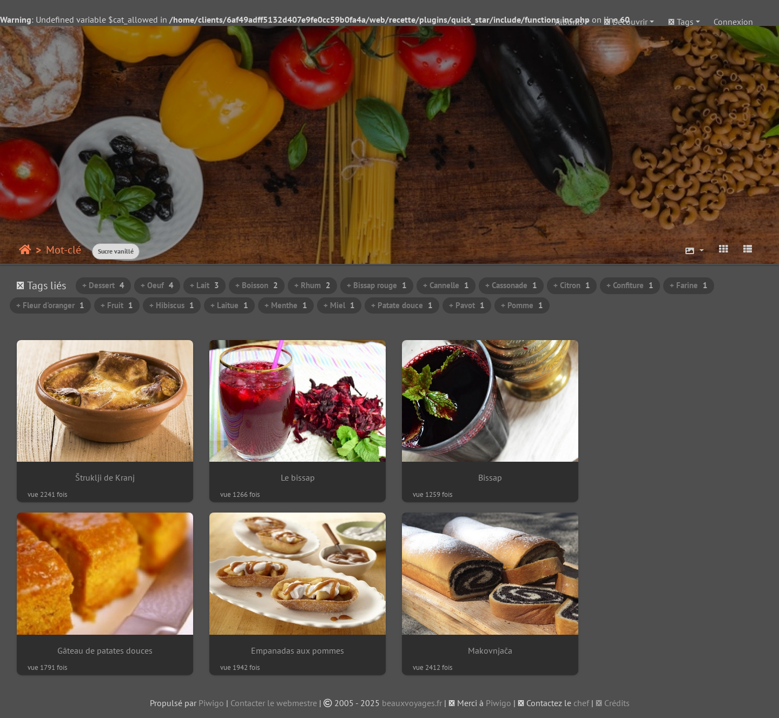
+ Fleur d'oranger (50, 305)
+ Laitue (229, 305)
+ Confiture (629, 285)
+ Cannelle (446, 285)
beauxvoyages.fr (412, 699)
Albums (569, 21)
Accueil (25, 250)
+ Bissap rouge (377, 285)
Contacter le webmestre (273, 699)
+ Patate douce (402, 305)
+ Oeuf (157, 285)
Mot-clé (63, 250)
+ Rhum (312, 285)
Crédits (613, 699)
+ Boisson (256, 285)
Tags (681, 21)
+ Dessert (103, 285)
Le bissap (295, 476)
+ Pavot (467, 305)
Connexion (733, 21)
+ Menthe (286, 305)
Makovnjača (294, 647)
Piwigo (211, 699)
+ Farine (689, 285)
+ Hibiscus (171, 305)
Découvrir (626, 21)
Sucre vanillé (116, 251)
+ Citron (571, 285)
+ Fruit (117, 305)
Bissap (485, 476)
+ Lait (204, 285)
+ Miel (339, 305)
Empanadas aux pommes (103, 647)
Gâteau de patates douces (675, 476)
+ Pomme (522, 305)
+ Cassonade (511, 285)
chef (581, 699)
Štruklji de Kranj (104, 476)
